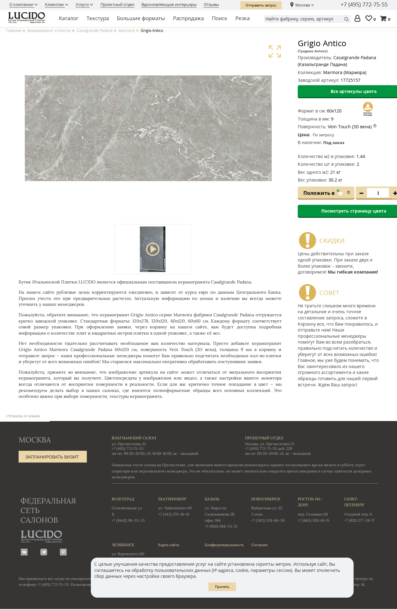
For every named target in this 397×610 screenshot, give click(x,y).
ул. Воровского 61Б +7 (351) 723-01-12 (129, 552)
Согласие (259, 545)
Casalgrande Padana (95, 31)
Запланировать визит (52, 457)
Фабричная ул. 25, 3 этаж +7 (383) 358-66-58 (268, 510)
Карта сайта (168, 545)
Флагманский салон (134, 438)
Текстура (98, 18)
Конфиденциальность (222, 545)
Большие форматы (141, 18)
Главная (13, 31)
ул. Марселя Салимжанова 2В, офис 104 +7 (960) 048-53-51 (222, 513)
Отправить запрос (261, 5)
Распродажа (188, 18)
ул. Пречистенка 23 (129, 444)
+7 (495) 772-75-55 (364, 5)
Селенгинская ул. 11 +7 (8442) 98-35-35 (129, 510)
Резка (242, 18)
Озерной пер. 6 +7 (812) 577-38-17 (361, 510)
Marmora (126, 31)
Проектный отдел (117, 4)
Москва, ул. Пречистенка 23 (269, 444)
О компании (21, 4)
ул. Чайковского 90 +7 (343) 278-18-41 (175, 507)
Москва (302, 5)
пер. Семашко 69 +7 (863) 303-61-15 (315, 510)
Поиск (219, 18)
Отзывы (211, 4)
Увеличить (274, 51)
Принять (222, 586)
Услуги (83, 4)
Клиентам (55, 4)
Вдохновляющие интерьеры (169, 4)
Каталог (68, 18)
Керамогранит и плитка (49, 31)
